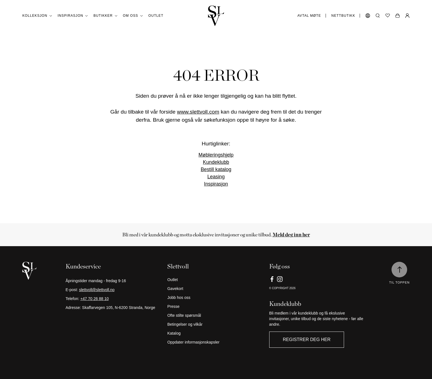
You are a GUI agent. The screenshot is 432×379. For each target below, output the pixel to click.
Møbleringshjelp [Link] (216, 155)
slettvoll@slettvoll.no (96, 289)
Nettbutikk (343, 16)
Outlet (155, 16)
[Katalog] (216, 333)
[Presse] (216, 306)
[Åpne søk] (378, 15)
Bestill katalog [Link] (216, 169)
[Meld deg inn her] (291, 235)
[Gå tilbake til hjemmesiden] (216, 16)
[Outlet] (216, 279)
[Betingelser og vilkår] (216, 324)
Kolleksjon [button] (37, 15)
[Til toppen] (399, 269)
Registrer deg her (307, 339)
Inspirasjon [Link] (216, 184)
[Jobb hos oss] (216, 297)
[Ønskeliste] (387, 15)
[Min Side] (407, 15)
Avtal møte (309, 16)
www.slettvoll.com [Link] (198, 112)
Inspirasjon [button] (73, 15)
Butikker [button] (105, 15)
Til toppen (399, 282)
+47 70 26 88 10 (94, 298)
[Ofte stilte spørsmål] (216, 315)
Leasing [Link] (216, 176)
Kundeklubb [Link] (216, 162)
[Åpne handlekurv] (397, 15)
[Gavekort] (216, 288)
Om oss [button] (133, 15)
